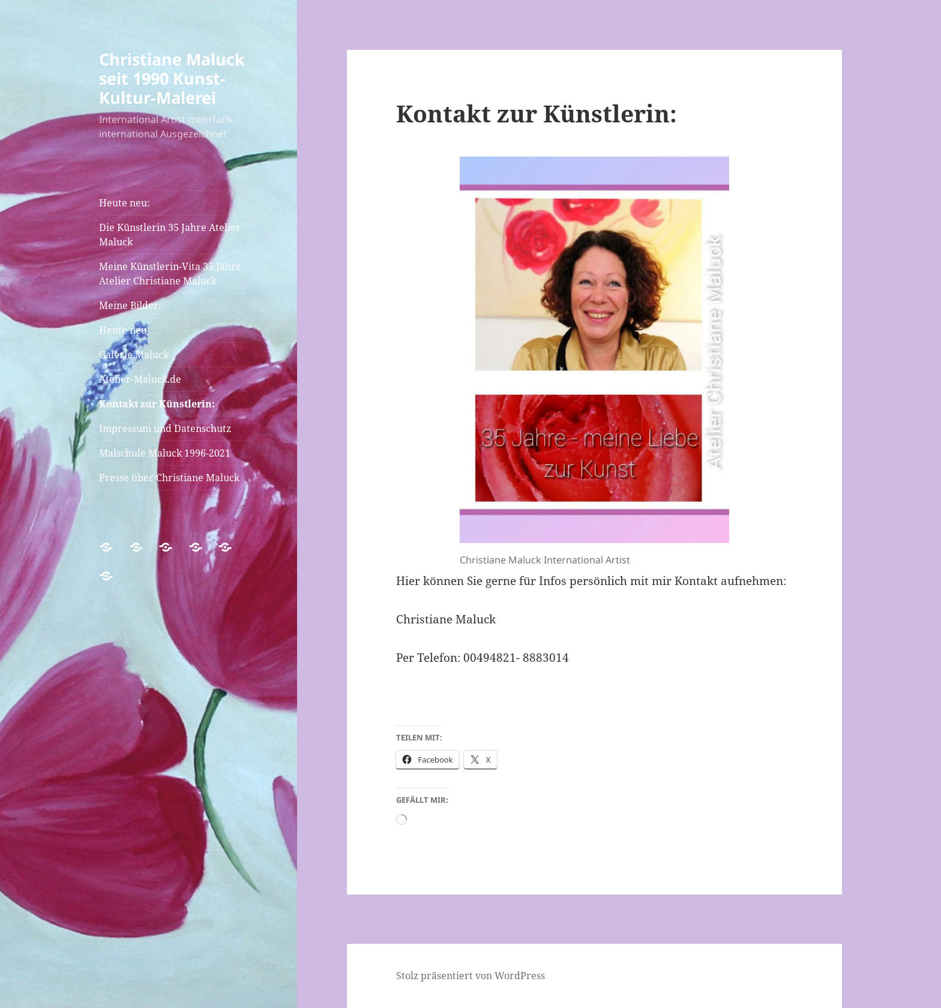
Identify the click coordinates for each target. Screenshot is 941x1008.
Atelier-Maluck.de (140, 379)
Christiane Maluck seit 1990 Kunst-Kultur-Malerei (172, 78)
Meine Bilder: (130, 305)
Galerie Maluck (134, 354)
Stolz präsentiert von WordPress (470, 975)
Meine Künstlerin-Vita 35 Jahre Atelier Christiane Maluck (170, 273)
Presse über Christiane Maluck (169, 477)
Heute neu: (124, 202)
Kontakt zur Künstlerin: (157, 403)
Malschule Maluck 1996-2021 (164, 453)
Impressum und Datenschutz (165, 428)
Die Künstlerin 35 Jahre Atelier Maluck (170, 234)
